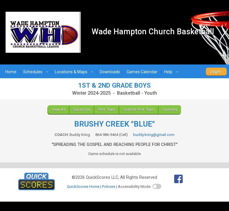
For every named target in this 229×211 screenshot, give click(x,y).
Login (215, 71)
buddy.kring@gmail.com (153, 134)
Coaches (169, 109)
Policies (108, 186)
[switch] (156, 186)
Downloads (110, 71)
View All (58, 109)
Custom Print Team (138, 109)
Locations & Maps (75, 71)
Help (172, 71)
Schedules (36, 71)
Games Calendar (142, 71)
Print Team (106, 109)
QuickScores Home (83, 186)
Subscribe (81, 109)
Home (10, 71)
